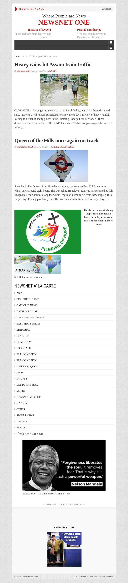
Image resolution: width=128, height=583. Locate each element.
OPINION (22, 403)
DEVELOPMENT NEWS (30, 317)
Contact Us (50, 504)
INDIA (53, 71)
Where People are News (64, 16)
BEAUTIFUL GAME (28, 299)
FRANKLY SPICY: (27, 360)
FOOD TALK (24, 348)
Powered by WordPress (88, 576)
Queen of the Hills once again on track (56, 140)
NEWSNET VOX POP (29, 397)
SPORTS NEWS (25, 415)
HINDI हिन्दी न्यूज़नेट (27, 366)
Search (107, 9)
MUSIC (21, 390)
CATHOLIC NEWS (27, 305)
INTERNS (22, 378)
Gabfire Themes (107, 576)
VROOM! (22, 421)
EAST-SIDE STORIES (64, 146)
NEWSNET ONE (64, 22)
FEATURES (23, 335)
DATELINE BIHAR (27, 311)
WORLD (21, 427)
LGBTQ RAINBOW (27, 384)
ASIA (20, 293)
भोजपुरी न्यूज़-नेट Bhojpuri (30, 433)
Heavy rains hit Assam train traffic (52, 64)
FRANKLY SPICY (27, 354)
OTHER (21, 409)
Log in (74, 576)
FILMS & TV (24, 342)
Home (17, 56)
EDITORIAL (23, 329)
